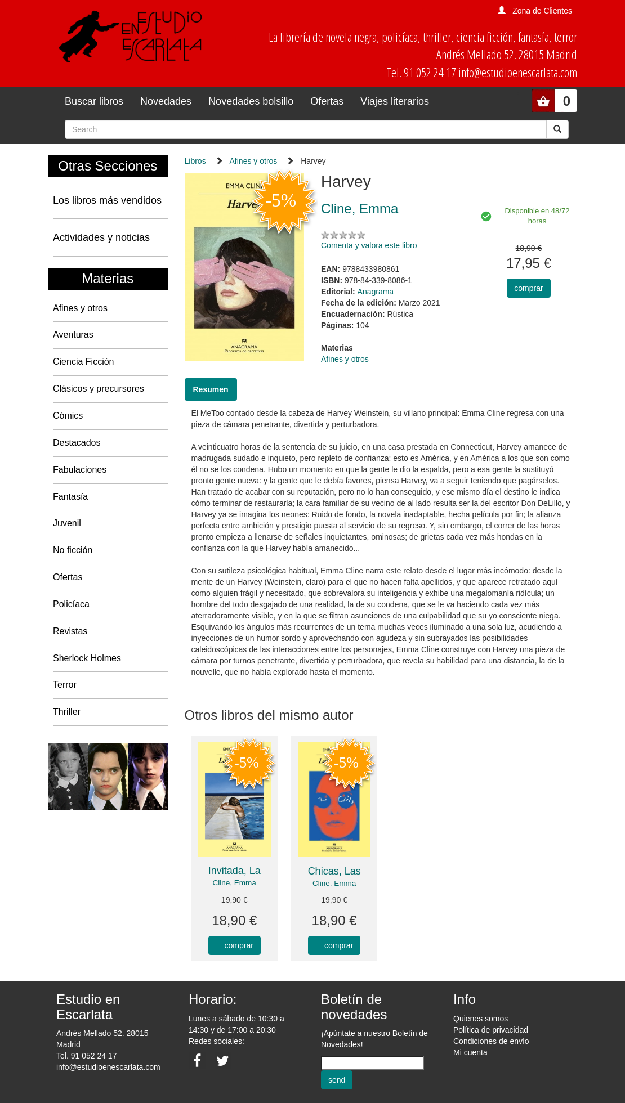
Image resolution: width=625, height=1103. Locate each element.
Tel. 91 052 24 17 (86, 1055)
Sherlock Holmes (87, 658)
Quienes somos (480, 1018)
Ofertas (326, 101)
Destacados (77, 442)
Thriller (67, 711)
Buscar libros (94, 101)
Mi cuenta (470, 1052)
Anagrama (376, 291)
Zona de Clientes (542, 10)
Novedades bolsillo (250, 101)
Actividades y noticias (101, 237)
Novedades (165, 101)
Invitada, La (234, 870)
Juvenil (67, 523)
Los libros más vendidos (107, 200)
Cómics (68, 415)
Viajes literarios (394, 101)
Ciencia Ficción (83, 361)
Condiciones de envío (491, 1041)
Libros (195, 160)
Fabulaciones (79, 469)
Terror (65, 684)
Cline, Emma (234, 882)
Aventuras (73, 334)
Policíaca (71, 604)
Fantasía (70, 496)
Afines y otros (80, 308)
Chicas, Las (334, 871)
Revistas (70, 631)
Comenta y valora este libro (369, 245)
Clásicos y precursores (98, 388)
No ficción (72, 550)
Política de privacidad (490, 1029)
